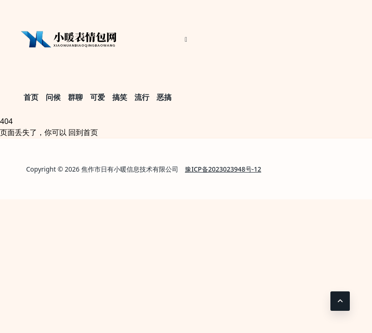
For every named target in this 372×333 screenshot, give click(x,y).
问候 (53, 97)
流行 (141, 97)
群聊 (75, 97)
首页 (31, 97)
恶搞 (164, 97)
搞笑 (119, 97)
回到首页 (83, 132)
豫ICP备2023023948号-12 (223, 169)
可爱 (97, 97)
